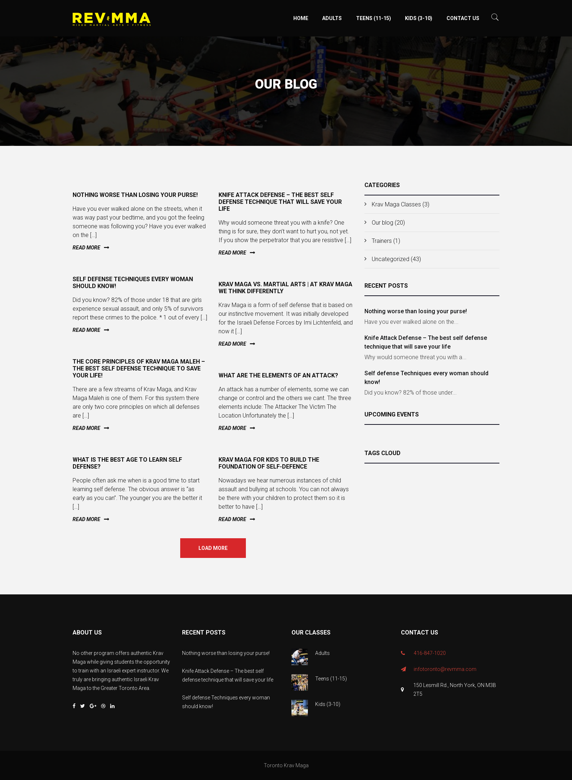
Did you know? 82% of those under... (410, 392)
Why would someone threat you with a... (415, 357)
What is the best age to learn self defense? (127, 463)
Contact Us (463, 18)
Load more (213, 548)
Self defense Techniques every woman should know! (426, 377)
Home (300, 18)
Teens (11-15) (373, 18)
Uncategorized (390, 259)
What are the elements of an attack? (278, 375)
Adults (332, 18)
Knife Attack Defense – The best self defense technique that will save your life (425, 342)
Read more (86, 248)
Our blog (382, 222)
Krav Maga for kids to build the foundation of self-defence (269, 463)
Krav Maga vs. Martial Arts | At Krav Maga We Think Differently (285, 288)
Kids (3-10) (418, 18)
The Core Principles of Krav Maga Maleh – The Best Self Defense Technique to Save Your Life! (139, 368)
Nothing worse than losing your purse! (415, 311)
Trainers (382, 240)
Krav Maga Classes (396, 204)
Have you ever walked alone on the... (411, 321)
